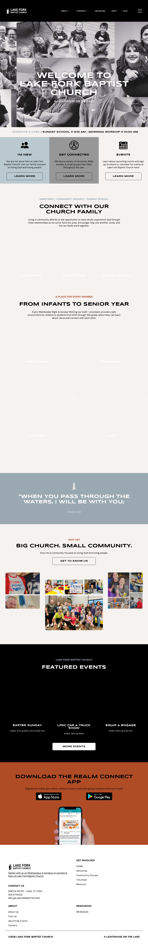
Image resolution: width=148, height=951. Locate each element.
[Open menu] (140, 11)
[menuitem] (66, 11)
